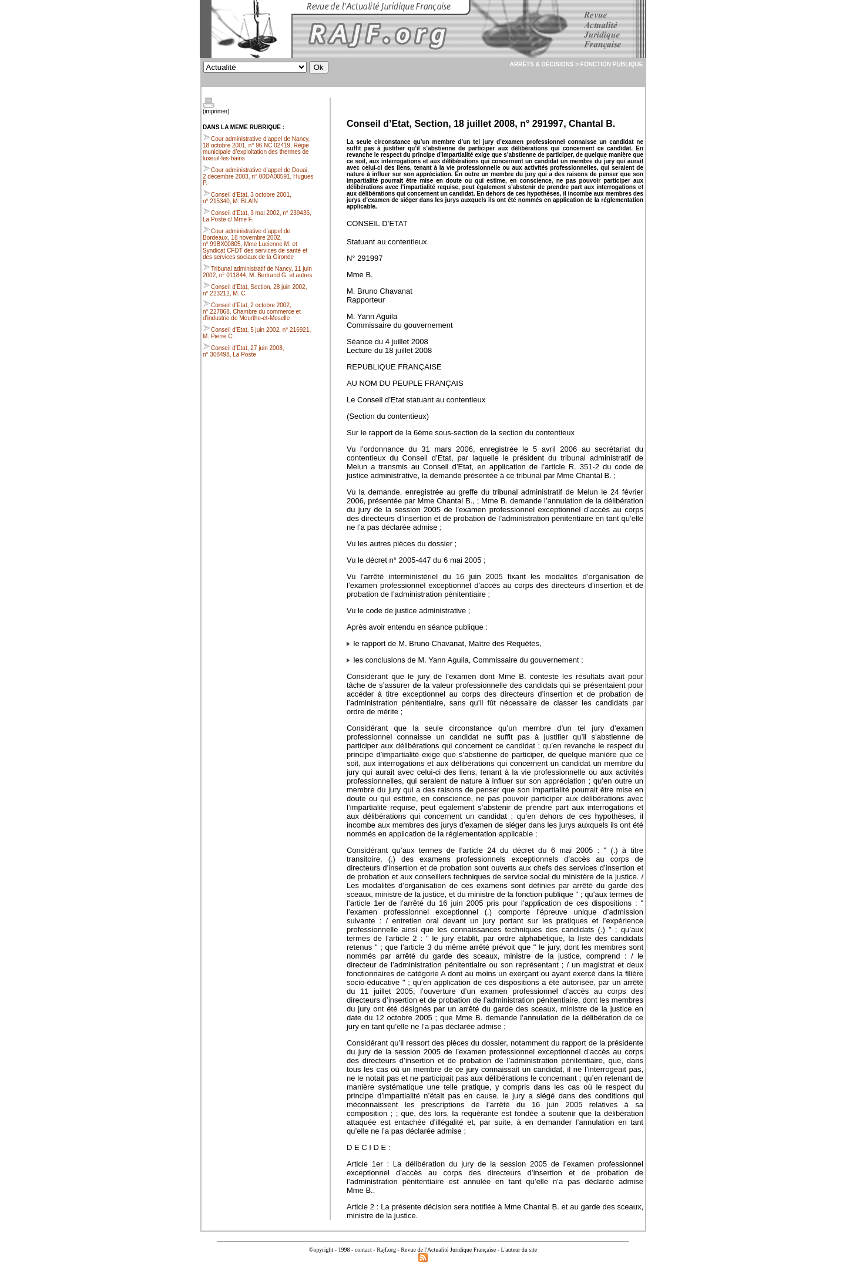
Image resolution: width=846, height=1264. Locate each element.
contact (363, 1249)
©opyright (321, 1249)
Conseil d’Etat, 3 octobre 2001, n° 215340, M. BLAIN (247, 197)
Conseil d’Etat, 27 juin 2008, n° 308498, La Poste (243, 351)
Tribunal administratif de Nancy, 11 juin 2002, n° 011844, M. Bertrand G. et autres (257, 271)
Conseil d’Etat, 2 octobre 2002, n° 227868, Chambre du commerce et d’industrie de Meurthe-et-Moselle (252, 311)
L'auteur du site (519, 1249)
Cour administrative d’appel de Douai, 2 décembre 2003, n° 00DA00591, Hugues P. (258, 176)
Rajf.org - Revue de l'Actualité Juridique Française (436, 1249)
